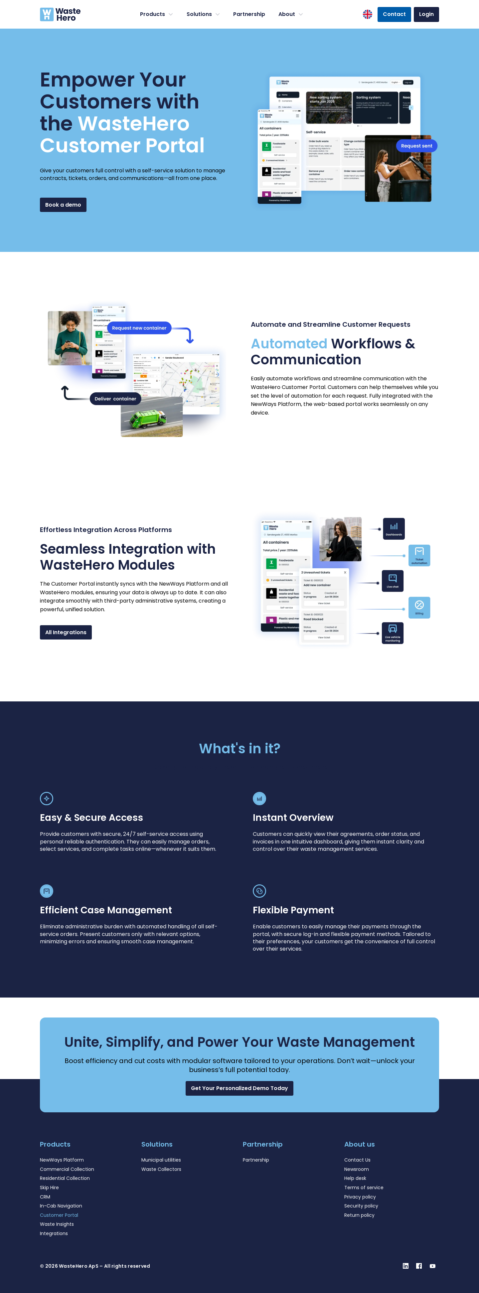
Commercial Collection (67, 1169)
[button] (239, 1088)
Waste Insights (57, 1224)
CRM (45, 1197)
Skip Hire (49, 1187)
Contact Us (357, 1160)
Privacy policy (360, 1197)
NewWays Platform (62, 1160)
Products (156, 14)
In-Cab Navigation (61, 1205)
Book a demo (63, 205)
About (290, 14)
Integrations (54, 1233)
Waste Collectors (161, 1169)
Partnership (249, 14)
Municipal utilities (161, 1160)
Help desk (355, 1178)
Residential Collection (65, 1178)
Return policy (359, 1215)
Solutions (203, 14)
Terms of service (364, 1187)
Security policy (361, 1205)
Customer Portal (59, 1215)
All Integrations (65, 632)
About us (359, 1144)
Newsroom (356, 1169)
